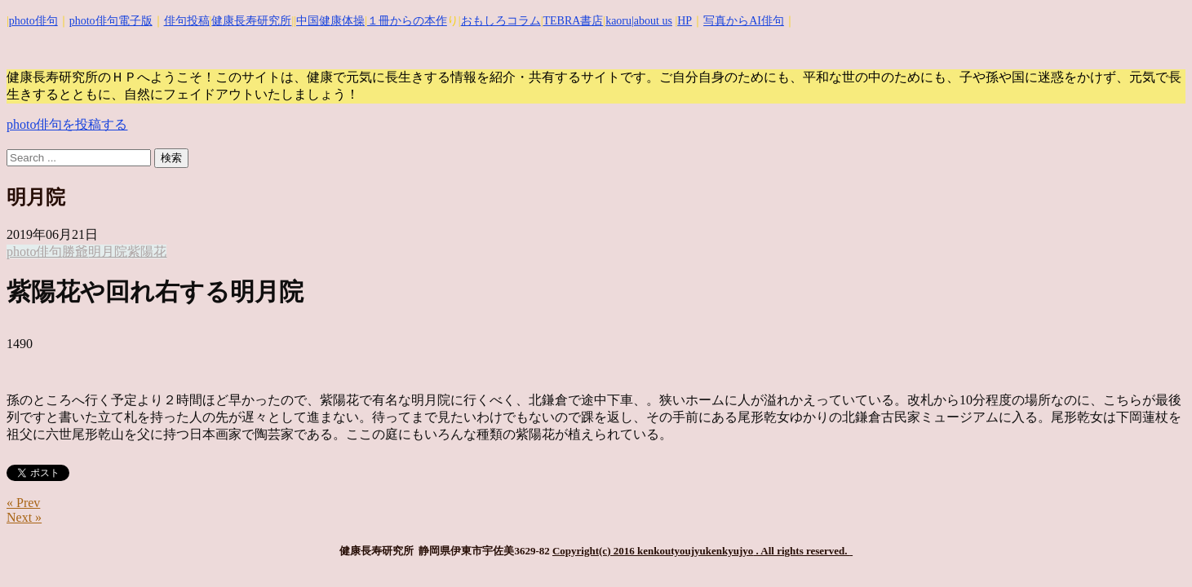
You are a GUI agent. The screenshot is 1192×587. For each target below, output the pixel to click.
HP (684, 21)
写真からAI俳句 (743, 21)
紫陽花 (146, 251)
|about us (651, 21)
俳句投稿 (187, 21)
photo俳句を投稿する (67, 124)
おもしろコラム (501, 21)
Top (1153, 548)
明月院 (107, 251)
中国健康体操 (330, 21)
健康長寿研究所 (251, 21)
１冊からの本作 (407, 21)
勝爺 (75, 251)
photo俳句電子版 (111, 21)
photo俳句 (33, 21)
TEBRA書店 (573, 21)
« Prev (23, 503)
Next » (24, 517)
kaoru (618, 21)
